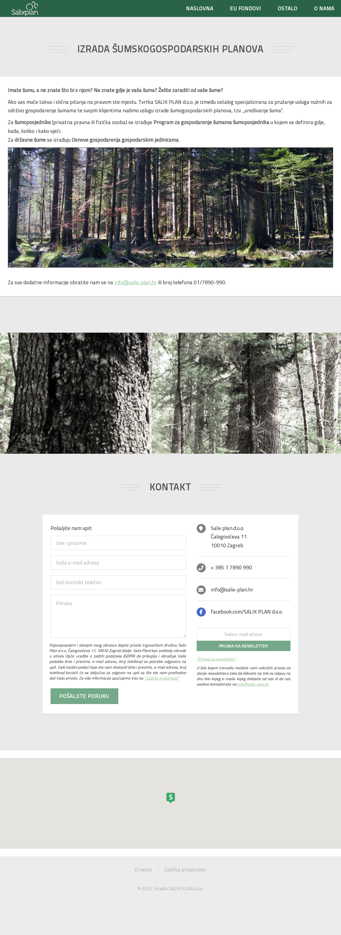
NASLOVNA (199, 8)
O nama (143, 869)
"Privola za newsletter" (216, 659)
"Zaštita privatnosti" (162, 678)
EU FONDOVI (245, 8)
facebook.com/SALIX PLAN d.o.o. (247, 612)
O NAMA (324, 8)
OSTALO (287, 8)
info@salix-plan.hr (135, 282)
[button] (170, 797)
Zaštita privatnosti (185, 869)
